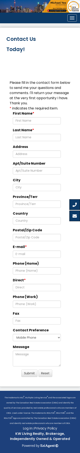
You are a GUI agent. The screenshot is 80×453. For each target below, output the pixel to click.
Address (20, 146)
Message (21, 346)
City (16, 180)
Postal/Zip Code (27, 230)
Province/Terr (25, 196)
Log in (27, 428)
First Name (22, 113)
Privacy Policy (45, 428)
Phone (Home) (26, 263)
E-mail (19, 246)
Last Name (22, 130)
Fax (16, 313)
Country (20, 213)
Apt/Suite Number (29, 163)
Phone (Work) (25, 296)
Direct (18, 280)
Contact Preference (31, 330)
